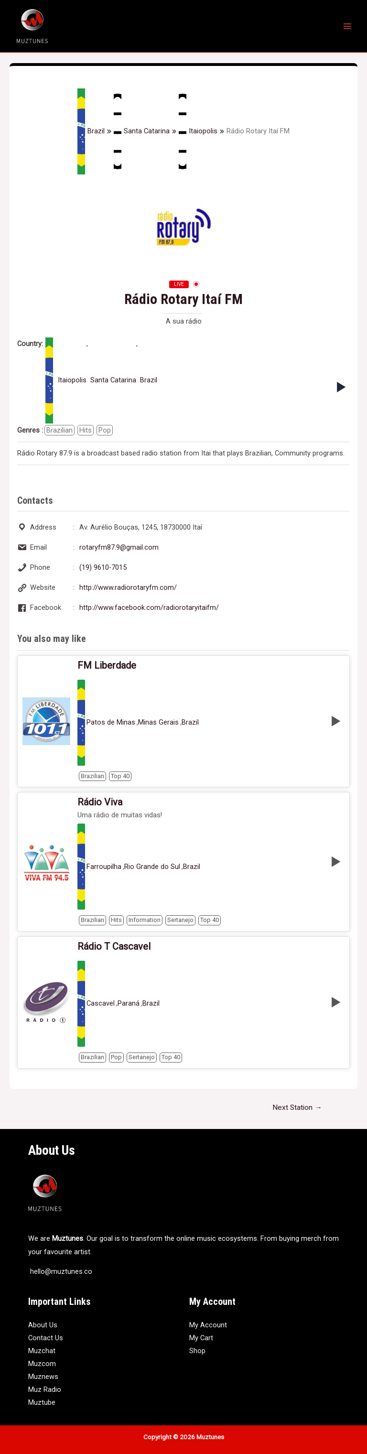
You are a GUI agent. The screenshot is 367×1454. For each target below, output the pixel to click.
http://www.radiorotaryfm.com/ (128, 587)
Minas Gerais (158, 722)
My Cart (201, 1338)
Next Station (297, 1107)
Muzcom (42, 1363)
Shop (197, 1350)
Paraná (129, 1003)
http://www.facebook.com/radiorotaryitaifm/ (149, 607)
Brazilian (59, 430)
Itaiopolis (198, 131)
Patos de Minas (110, 722)
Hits (85, 430)
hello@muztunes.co (60, 1271)
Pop (104, 430)
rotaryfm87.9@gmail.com (119, 547)
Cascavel (100, 1003)
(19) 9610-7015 (103, 567)
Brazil (91, 131)
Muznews (43, 1376)
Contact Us (45, 1338)
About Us (42, 1325)
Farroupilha (103, 866)
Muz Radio (44, 1389)
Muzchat (41, 1350)
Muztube (41, 1402)
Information (145, 919)
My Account (208, 1325)
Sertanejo (180, 919)
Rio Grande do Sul (152, 866)
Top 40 (120, 776)
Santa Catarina (142, 131)
